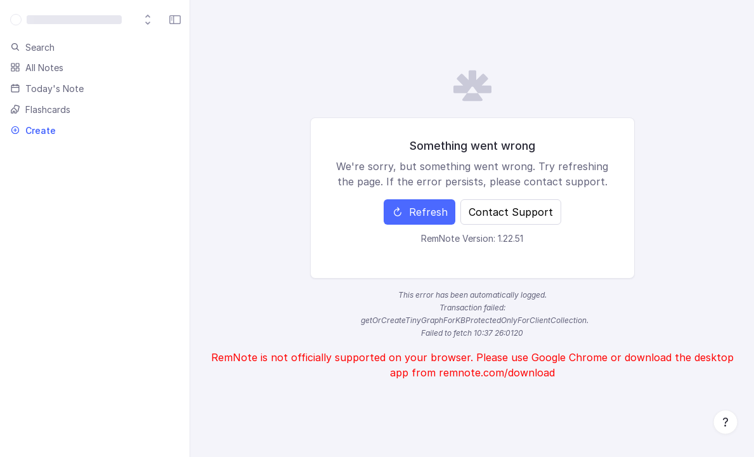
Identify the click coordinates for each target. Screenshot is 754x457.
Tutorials (293, 26)
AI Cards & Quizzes (375, 26)
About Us (458, 26)
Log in (511, 26)
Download (177, 26)
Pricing (240, 26)
